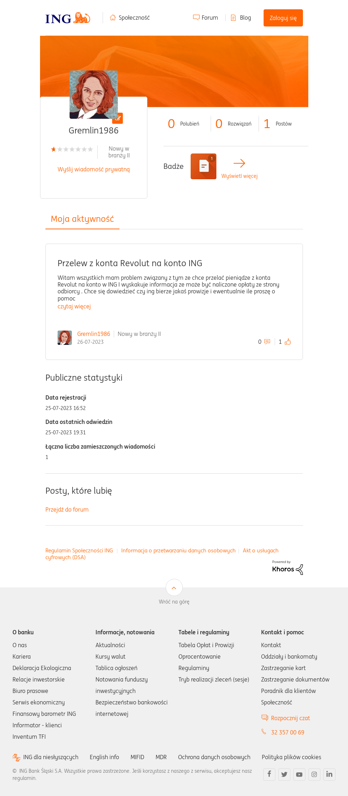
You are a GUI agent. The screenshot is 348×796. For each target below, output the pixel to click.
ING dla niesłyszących (50, 757)
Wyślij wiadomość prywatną (94, 169)
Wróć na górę (174, 602)
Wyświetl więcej (239, 176)
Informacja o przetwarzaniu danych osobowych (178, 550)
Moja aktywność (82, 218)
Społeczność (134, 17)
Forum (210, 17)
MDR (161, 757)
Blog (245, 17)
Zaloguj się (283, 17)
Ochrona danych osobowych (214, 757)
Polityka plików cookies (291, 757)
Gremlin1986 (93, 333)
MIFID (137, 757)
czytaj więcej (74, 306)
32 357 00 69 (287, 732)
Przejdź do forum (67, 509)
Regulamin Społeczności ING (79, 550)
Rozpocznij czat (290, 718)
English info (104, 757)
